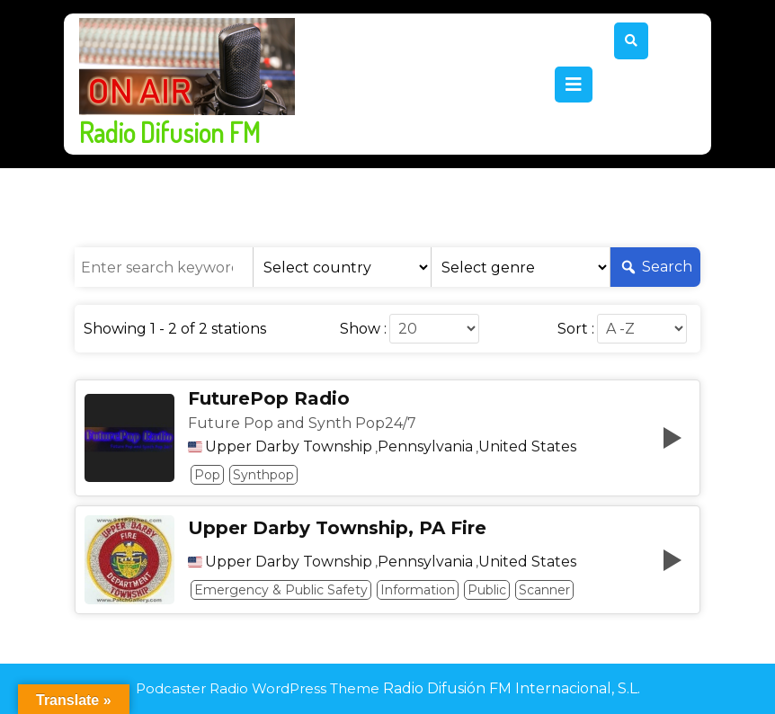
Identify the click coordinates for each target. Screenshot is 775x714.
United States (527, 447)
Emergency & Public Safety (281, 590)
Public (487, 590)
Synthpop (263, 475)
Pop (207, 475)
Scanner (544, 590)
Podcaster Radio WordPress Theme (257, 688)
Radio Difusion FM (169, 132)
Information (417, 590)
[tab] (573, 85)
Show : (363, 329)
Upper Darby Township (288, 447)
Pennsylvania (425, 447)
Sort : (575, 329)
